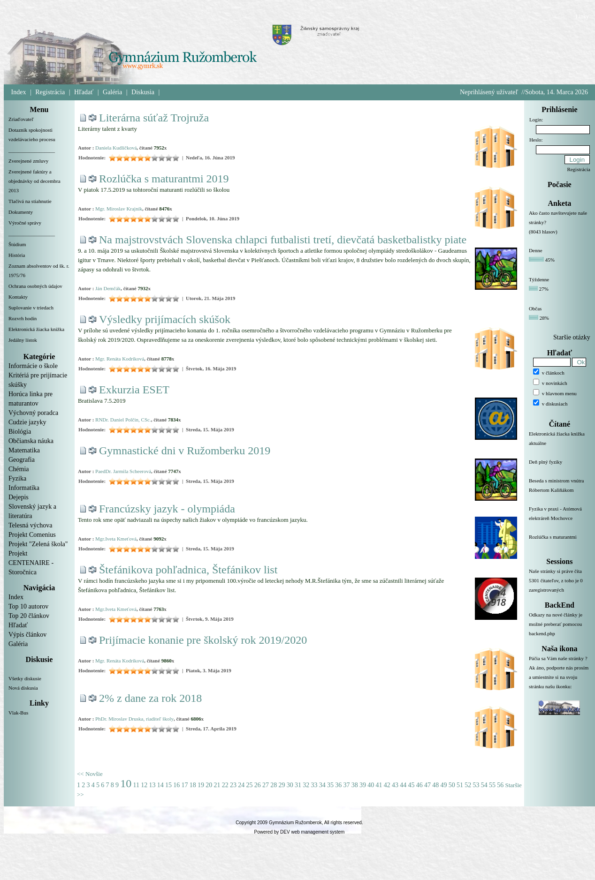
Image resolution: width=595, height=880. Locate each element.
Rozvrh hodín (22, 318)
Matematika (24, 450)
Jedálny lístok (22, 340)
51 (460, 785)
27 (265, 785)
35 (330, 785)
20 (209, 785)
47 (427, 785)
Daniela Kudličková (116, 147)
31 (298, 785)
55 (492, 785)
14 (160, 785)
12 (144, 785)
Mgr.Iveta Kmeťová (116, 539)
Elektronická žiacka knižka (36, 329)
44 (403, 785)
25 (249, 785)
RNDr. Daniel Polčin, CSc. (123, 419)
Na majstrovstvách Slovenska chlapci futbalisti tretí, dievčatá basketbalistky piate (282, 239)
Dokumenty (20, 212)
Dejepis (18, 497)
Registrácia (50, 92)
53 (476, 785)
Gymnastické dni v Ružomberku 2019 (184, 450)
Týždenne (539, 279)
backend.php (542, 633)
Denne (535, 250)
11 (136, 785)
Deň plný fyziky (559, 467)
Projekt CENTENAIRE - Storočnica (30, 563)
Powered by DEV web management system (299, 832)
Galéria (112, 92)
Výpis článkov (27, 634)
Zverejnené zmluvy (28, 161)
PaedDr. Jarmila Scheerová (123, 471)
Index (18, 92)
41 (378, 785)
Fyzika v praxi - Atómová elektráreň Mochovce (559, 519)
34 (322, 785)
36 (338, 785)
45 (411, 785)
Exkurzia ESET (134, 390)
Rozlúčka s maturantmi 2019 (164, 179)
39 (362, 785)
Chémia (18, 469)
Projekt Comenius (32, 534)
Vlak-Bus (18, 712)
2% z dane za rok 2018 (150, 698)
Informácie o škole (33, 365)
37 (346, 785)
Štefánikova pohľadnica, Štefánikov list (188, 570)
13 (152, 785)
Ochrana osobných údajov (35, 286)
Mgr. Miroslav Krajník (118, 208)
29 (281, 785)
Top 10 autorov (28, 606)
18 (193, 785)
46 (419, 785)
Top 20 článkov (28, 615)
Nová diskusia (23, 688)
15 (168, 785)
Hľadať (83, 92)
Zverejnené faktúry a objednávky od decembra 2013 (34, 181)
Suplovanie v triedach (30, 307)
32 (306, 785)
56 (500, 785)
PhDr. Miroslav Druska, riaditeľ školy (134, 719)
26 (257, 785)
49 (443, 785)
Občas (535, 308)
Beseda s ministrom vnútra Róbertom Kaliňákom (559, 491)
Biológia (19, 431)
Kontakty (18, 297)
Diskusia (142, 92)
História (16, 255)
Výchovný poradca (33, 412)
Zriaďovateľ (21, 119)
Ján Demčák (108, 288)
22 (225, 785)
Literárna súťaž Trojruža (154, 118)
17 (184, 785)
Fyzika (17, 478)
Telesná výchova (30, 525)
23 (233, 785)
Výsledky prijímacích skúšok (164, 319)
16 (176, 785)
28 (273, 785)
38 (354, 785)
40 (370, 785)
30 (290, 785)
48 (435, 785)
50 (452, 785)
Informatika (23, 487)
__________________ (31, 150)
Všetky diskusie (24, 678)
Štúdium (17, 244)
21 (217, 785)
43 (395, 785)
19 (201, 785)
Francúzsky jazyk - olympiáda (167, 509)
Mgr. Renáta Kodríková (119, 358)
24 (241, 785)
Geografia (21, 459)
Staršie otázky (571, 337)
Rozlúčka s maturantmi (559, 542)
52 (468, 785)
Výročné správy (24, 223)
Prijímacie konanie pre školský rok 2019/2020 (203, 640)
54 (484, 785)
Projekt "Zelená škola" (38, 544)
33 (314, 785)
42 (387, 785)
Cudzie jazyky (27, 422)
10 (125, 783)
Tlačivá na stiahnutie (30, 201)
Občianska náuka (30, 440)
